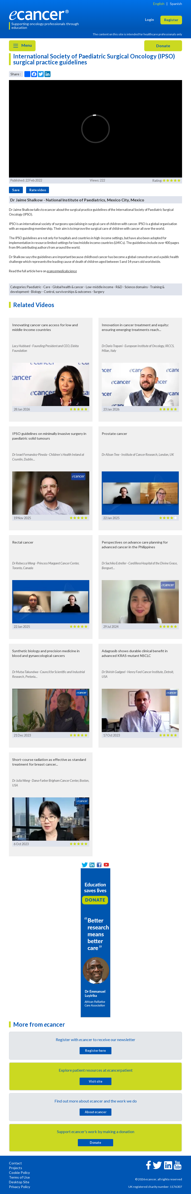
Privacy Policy (19, 1187)
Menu (22, 46)
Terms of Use (19, 1177)
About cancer (95, 1112)
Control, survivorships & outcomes (67, 292)
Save (16, 190)
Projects (15, 1168)
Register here (95, 1051)
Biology (36, 292)
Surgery (99, 292)
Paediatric (34, 287)
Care (46, 287)
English (158, 3)
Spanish (176, 3)
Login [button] (149, 19)
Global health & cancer (68, 287)
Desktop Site (19, 1182)
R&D (119, 287)
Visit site (95, 1081)
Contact (15, 1163)
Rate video (37, 190)
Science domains (136, 287)
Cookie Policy (19, 1172)
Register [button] (171, 20)
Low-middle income (99, 287)
